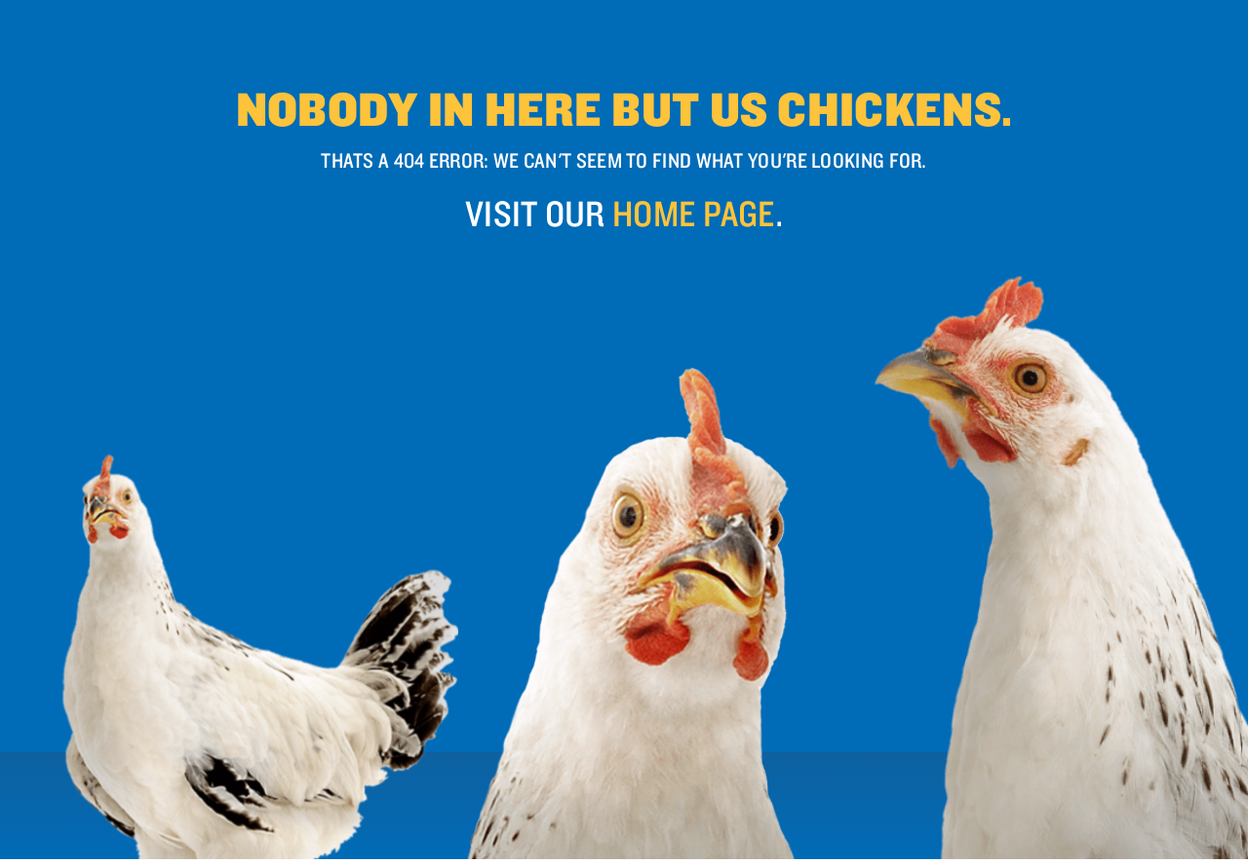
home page (693, 213)
